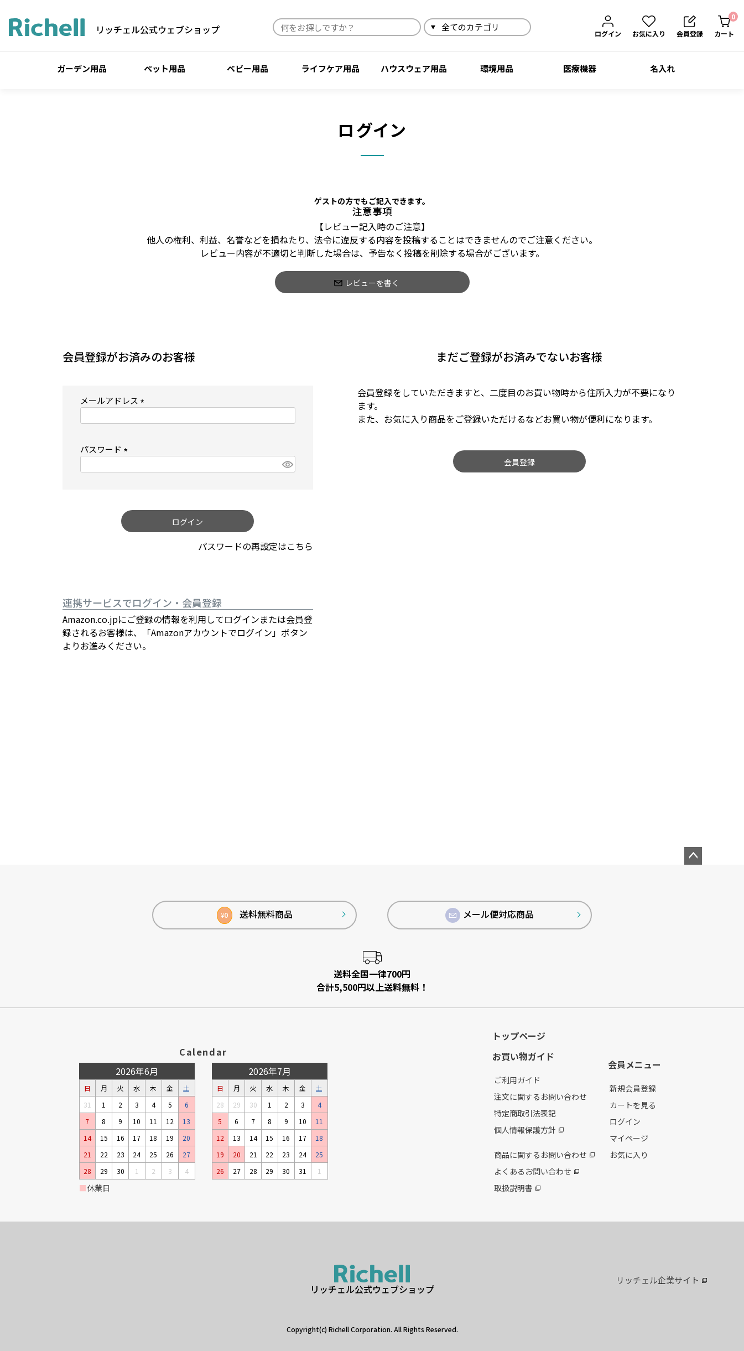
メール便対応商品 (489, 915)
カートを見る (633, 1104)
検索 (544, 27)
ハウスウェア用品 (414, 68)
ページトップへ (693, 856)
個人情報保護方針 (529, 1129)
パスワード (106, 449)
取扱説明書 (517, 1187)
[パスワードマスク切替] (287, 464)
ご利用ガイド (517, 1079)
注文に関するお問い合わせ (540, 1096)
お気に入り (629, 1154)
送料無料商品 (255, 915)
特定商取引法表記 (525, 1113)
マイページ (629, 1138)
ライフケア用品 (330, 68)
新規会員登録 (633, 1088)
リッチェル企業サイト (661, 1280)
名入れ (662, 68)
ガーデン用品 (82, 68)
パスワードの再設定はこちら (255, 546)
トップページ (518, 1035)
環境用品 (496, 68)
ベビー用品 (247, 68)
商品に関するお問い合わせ (544, 1154)
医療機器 (579, 68)
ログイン (625, 1121)
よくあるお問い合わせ (536, 1171)
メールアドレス (114, 400)
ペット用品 (164, 68)
